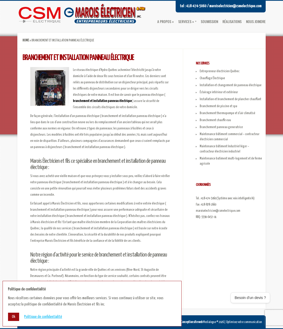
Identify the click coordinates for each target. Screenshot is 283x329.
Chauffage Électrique (212, 78)
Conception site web (192, 322)
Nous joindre (256, 21)
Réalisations (232, 21)
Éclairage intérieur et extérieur (219, 92)
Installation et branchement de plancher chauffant (230, 99)
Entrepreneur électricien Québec (220, 71)
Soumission (209, 21)
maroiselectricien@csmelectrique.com (218, 211)
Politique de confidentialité (43, 317)
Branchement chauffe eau (215, 120)
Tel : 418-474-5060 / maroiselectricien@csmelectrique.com (221, 6)
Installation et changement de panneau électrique (231, 85)
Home (26, 40)
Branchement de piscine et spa (218, 106)
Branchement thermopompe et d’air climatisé (227, 113)
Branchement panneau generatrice (221, 127)
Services (184, 21)
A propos (164, 21)
